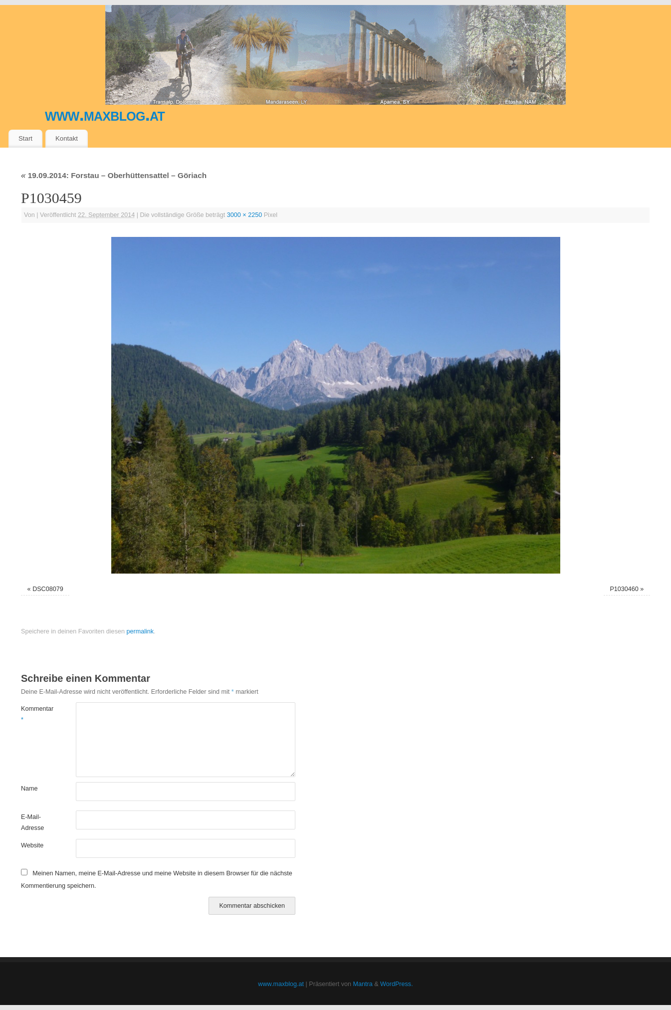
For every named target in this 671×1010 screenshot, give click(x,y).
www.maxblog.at (105, 114)
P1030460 (624, 589)
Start (25, 138)
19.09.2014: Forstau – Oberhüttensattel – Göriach (114, 175)
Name (29, 788)
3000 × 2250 (244, 214)
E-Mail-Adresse (32, 822)
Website (32, 845)
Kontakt (66, 138)
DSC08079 (47, 589)
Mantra (363, 984)
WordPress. (396, 984)
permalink (140, 631)
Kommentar (34, 714)
